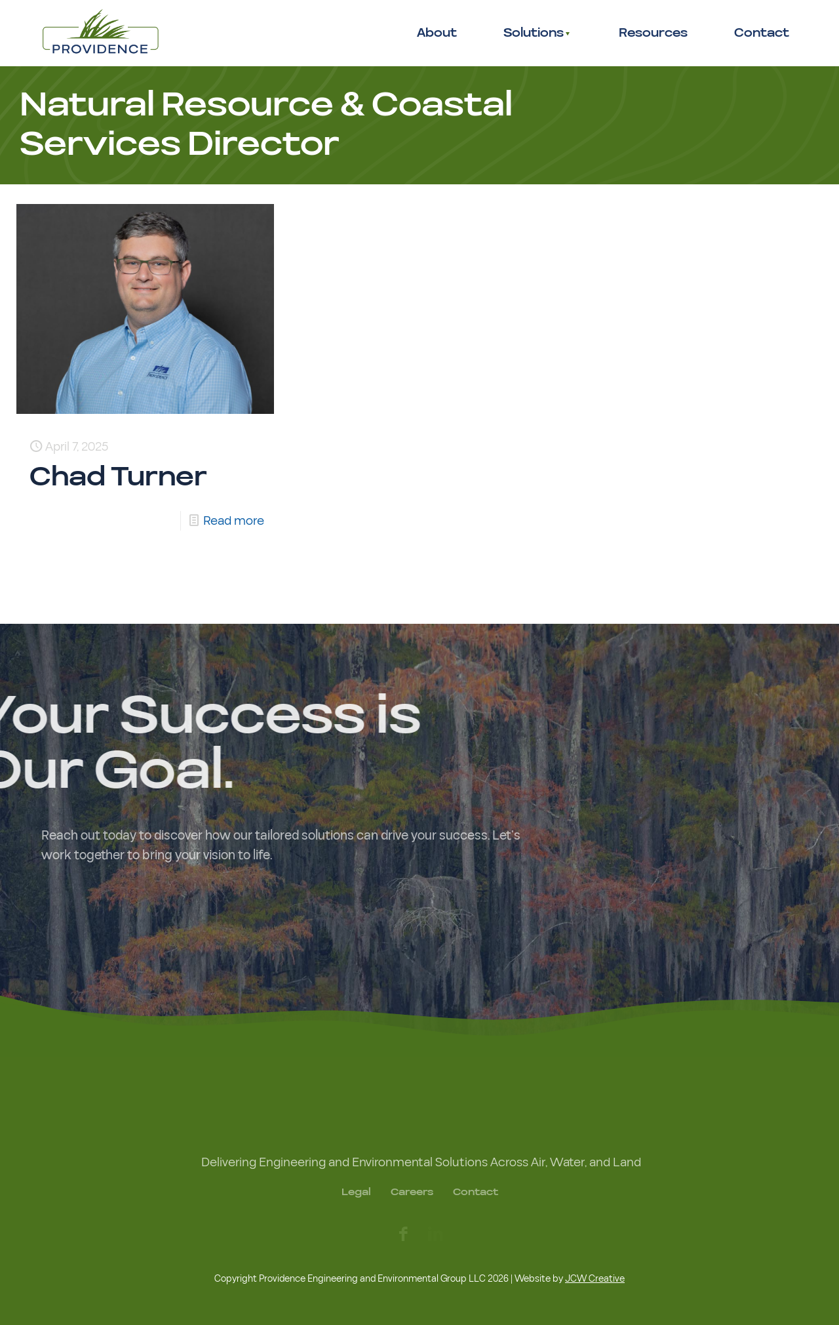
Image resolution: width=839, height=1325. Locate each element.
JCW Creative (595, 1279)
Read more (233, 521)
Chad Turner (118, 477)
